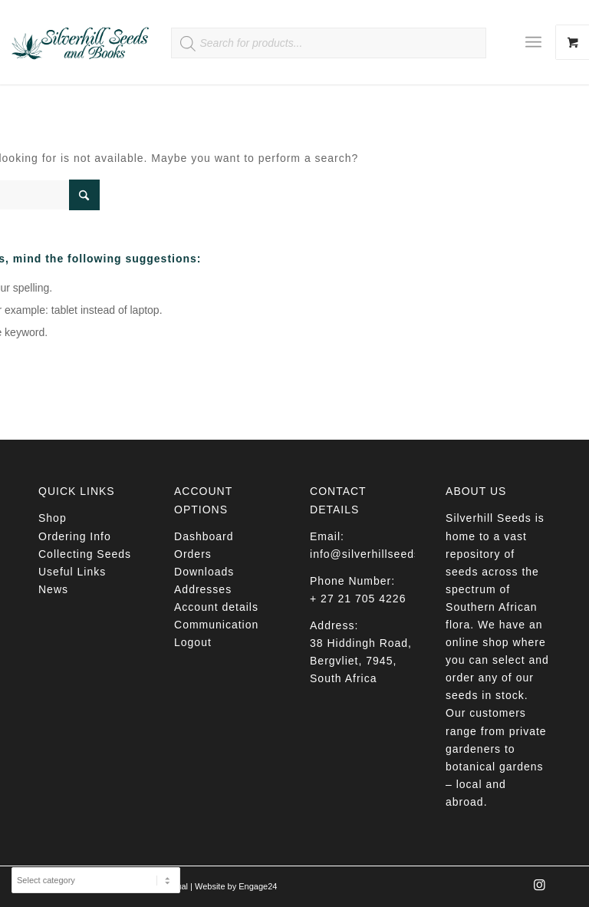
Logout (193, 642)
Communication (216, 624)
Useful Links (72, 572)
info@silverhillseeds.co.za (381, 554)
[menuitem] (539, 42)
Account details (216, 607)
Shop (52, 518)
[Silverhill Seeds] (81, 42)
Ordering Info (74, 536)
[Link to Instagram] (539, 889)
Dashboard (204, 536)
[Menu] (533, 42)
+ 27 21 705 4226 (358, 598)
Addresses (203, 589)
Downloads (204, 572)
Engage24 (258, 886)
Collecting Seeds (84, 554)
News (53, 589)
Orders (193, 554)
